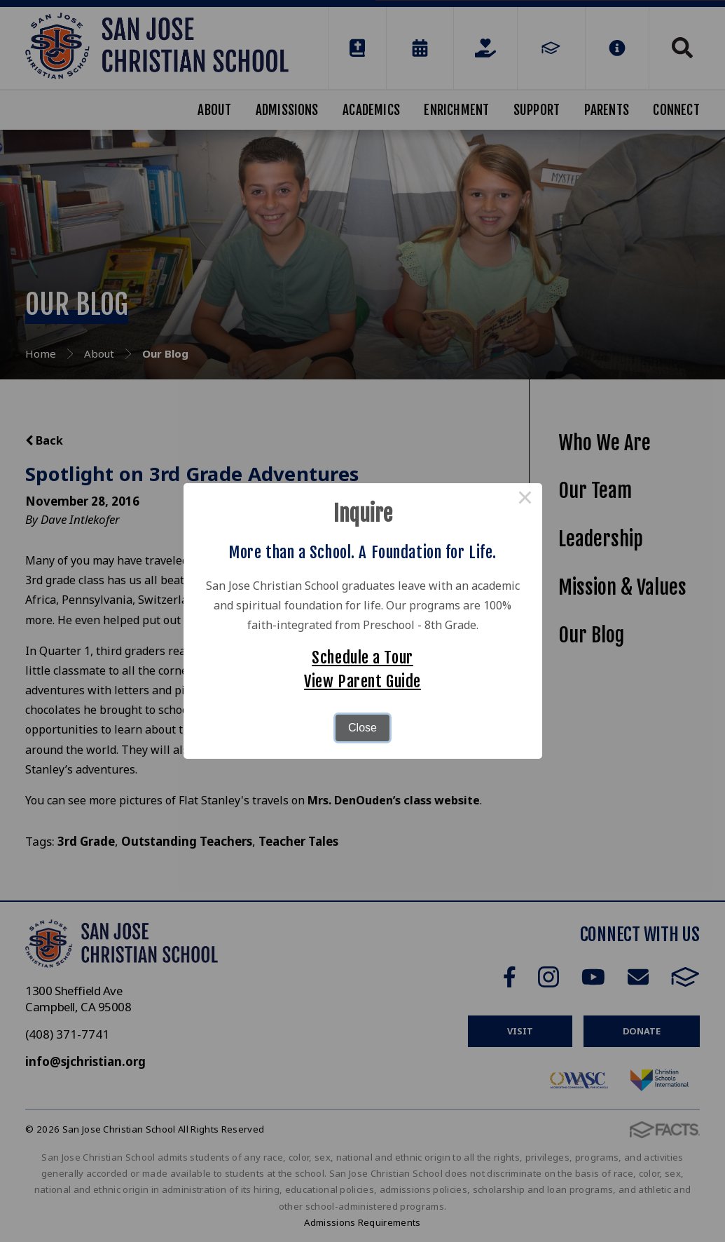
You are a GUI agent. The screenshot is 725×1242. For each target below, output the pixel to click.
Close (362, 728)
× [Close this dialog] (525, 500)
